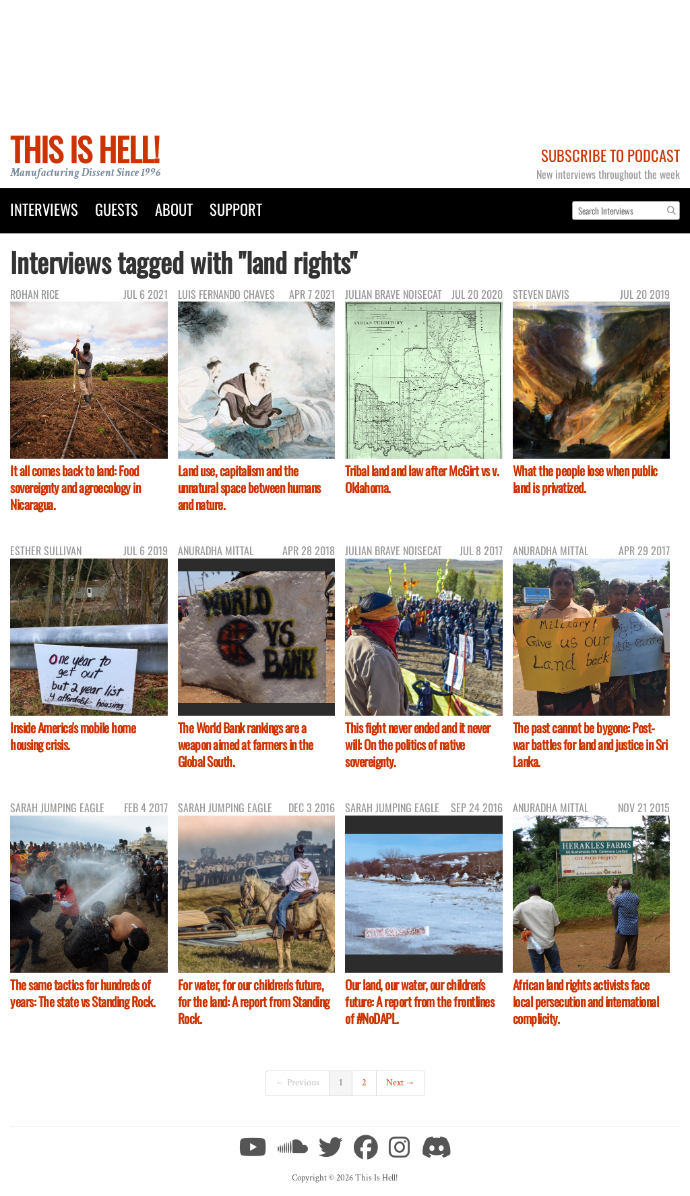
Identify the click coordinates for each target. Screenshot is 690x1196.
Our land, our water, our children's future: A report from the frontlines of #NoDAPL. (419, 1001)
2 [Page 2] (364, 1083)
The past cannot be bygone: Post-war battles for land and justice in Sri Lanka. (590, 744)
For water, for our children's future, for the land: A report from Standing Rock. (254, 1001)
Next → (400, 1083)
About (174, 209)
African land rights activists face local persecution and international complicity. (586, 1001)
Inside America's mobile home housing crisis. (72, 736)
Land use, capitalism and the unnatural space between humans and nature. (249, 487)
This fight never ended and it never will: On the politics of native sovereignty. (418, 744)
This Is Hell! (84, 149)
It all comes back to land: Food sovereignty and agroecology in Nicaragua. (75, 487)
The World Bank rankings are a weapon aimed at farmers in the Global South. (245, 744)
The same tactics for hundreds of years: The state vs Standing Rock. (82, 993)
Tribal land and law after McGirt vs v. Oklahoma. (422, 479)
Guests (116, 209)
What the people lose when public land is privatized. (585, 479)
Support (236, 209)
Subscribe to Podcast (610, 155)
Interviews (44, 209)
